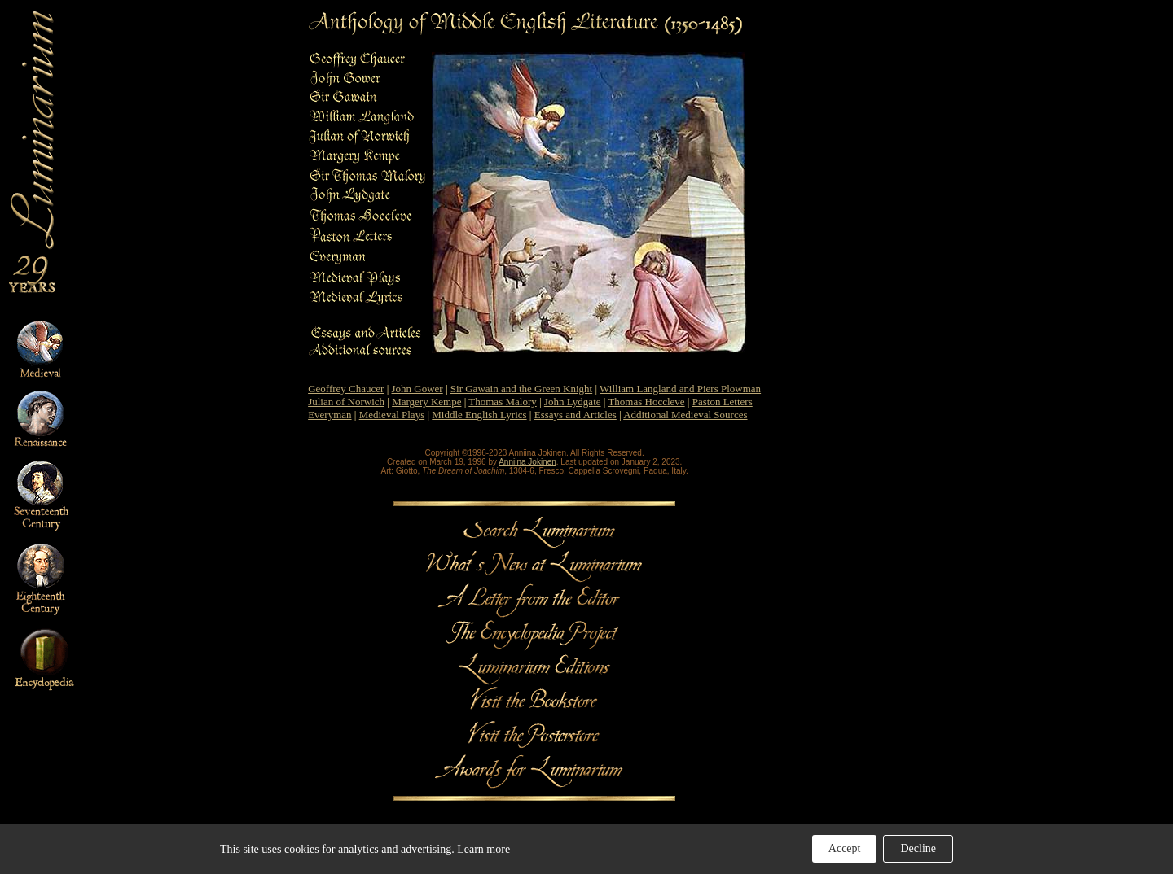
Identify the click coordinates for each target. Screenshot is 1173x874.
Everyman (329, 415)
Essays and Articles (575, 415)
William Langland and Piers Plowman (680, 388)
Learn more (483, 849)
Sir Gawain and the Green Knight (521, 388)
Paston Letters (722, 401)
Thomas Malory (502, 401)
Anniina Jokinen (527, 461)
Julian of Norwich (346, 401)
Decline (918, 848)
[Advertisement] (1105, 253)
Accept (844, 848)
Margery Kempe (426, 401)
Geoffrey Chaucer (346, 388)
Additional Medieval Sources (685, 415)
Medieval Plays (392, 415)
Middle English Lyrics (479, 415)
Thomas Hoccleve (646, 401)
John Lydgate (572, 401)
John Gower (417, 388)
